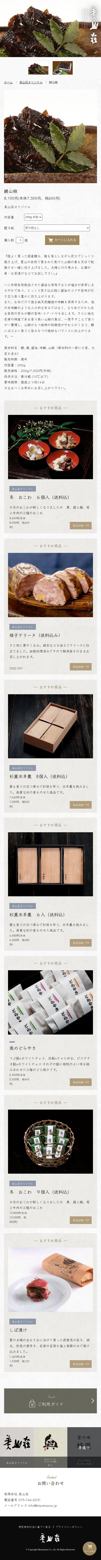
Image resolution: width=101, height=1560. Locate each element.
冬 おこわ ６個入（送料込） (40, 497)
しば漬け (18, 1329)
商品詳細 (78, 525)
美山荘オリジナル (31, 82)
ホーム (8, 82)
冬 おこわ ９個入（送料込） (40, 1191)
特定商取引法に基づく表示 (35, 1527)
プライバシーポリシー (69, 1527)
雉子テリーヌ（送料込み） (36, 635)
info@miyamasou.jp (42, 1505)
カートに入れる (62, 240)
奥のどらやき (22, 1048)
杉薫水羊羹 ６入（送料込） (38, 914)
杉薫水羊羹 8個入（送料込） (39, 776)
